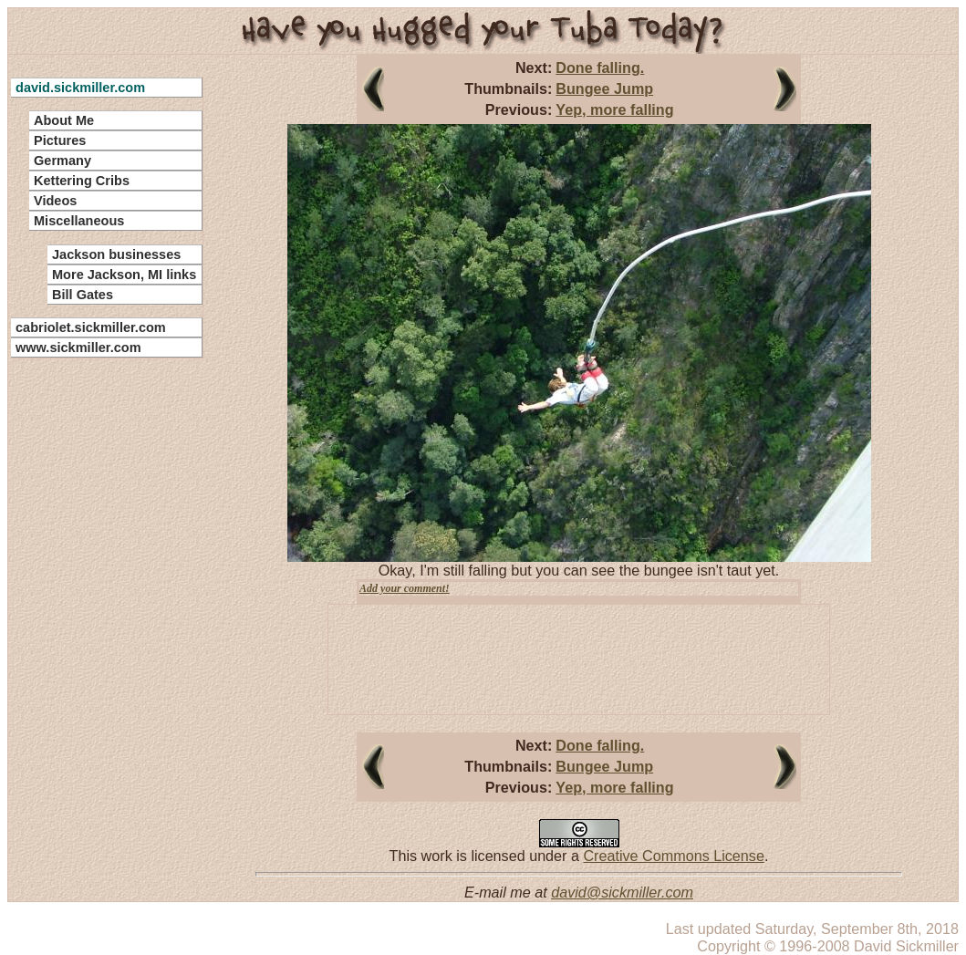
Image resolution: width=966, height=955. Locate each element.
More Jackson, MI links (124, 274)
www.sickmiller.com (78, 347)
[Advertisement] (96, 638)
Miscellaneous (79, 220)
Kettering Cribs (82, 180)
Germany (62, 160)
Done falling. (600, 67)
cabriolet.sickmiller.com (91, 327)
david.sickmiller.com (80, 87)
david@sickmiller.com (622, 892)
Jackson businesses (116, 254)
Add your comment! (404, 588)
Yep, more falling (614, 109)
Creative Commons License (673, 855)
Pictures (60, 140)
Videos (55, 200)
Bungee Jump (604, 88)
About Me (64, 120)
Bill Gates (82, 294)
